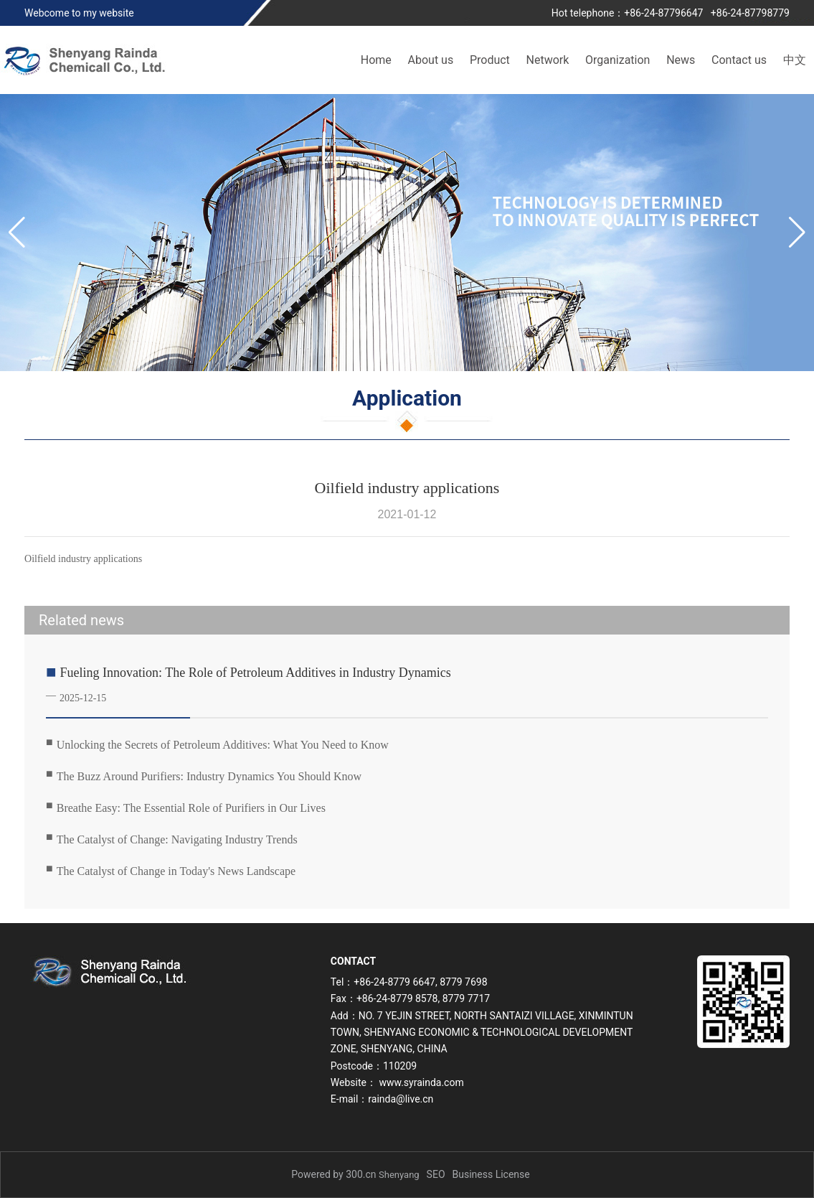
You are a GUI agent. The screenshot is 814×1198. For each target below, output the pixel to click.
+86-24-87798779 (750, 13)
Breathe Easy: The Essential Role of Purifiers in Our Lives (191, 808)
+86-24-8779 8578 (397, 998)
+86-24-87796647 (663, 13)
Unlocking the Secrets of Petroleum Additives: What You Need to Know (223, 745)
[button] (797, 232)
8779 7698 (463, 982)
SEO (436, 1174)
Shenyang (399, 1174)
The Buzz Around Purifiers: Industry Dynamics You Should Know (209, 776)
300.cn (361, 1174)
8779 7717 (466, 998)
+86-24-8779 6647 (394, 982)
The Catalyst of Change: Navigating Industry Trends (177, 839)
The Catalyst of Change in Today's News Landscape (176, 871)
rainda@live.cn (400, 1099)
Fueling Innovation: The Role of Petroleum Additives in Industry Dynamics (255, 672)
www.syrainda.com (421, 1082)
